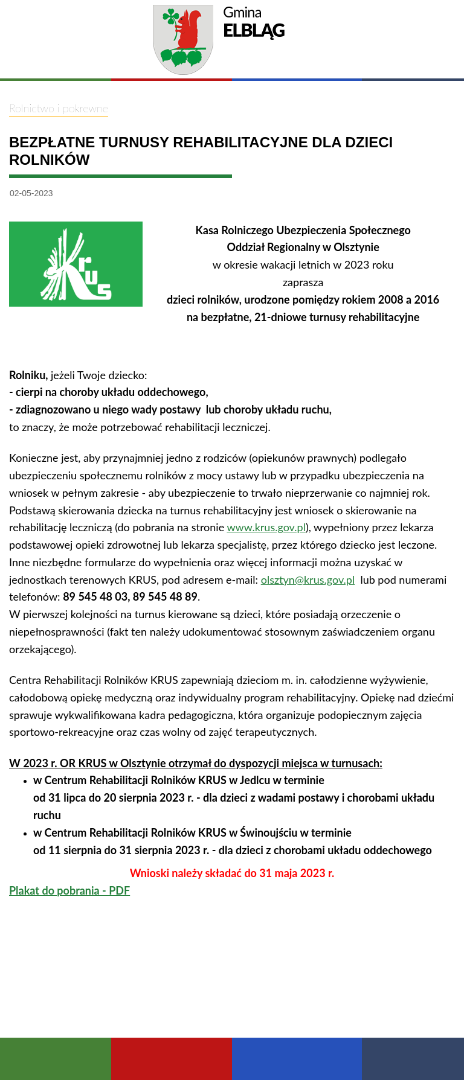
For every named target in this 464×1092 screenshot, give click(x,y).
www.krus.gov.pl (266, 527)
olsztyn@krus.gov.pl (308, 579)
